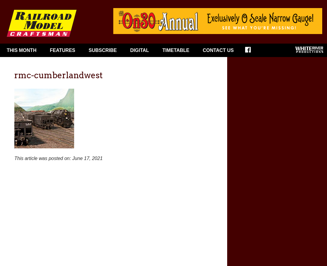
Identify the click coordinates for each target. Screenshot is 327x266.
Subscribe (103, 50)
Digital (139, 50)
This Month (21, 50)
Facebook (252, 51)
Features (62, 50)
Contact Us (218, 50)
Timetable (175, 50)
